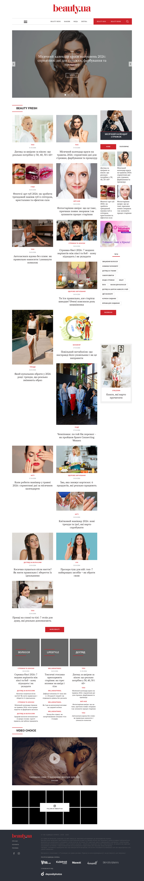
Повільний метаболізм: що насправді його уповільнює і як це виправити (77, 355)
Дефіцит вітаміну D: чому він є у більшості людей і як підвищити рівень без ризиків (55, 695)
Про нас (15, 841)
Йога (104, 284)
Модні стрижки (108, 280)
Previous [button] (13, 64)
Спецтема (116, 390)
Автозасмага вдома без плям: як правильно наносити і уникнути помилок (32, 259)
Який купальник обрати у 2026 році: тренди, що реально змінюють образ (33, 377)
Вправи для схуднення (111, 303)
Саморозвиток (108, 275)
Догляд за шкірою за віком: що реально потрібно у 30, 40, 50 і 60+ (33, 153)
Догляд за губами (109, 271)
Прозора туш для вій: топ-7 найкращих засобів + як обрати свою (76, 572)
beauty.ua (72, 9)
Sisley (121, 280)
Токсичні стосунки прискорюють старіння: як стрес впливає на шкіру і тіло (55, 680)
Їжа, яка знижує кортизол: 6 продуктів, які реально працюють (77, 484)
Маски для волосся (118, 284)
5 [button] (78, 95)
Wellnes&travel (54, 668)
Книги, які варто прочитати (116, 396)
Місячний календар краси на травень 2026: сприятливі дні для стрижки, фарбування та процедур (72, 60)
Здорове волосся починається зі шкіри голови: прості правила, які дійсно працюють (26, 718)
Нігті (32, 475)
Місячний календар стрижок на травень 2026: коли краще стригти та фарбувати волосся (26, 707)
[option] (72, 64)
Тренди (33, 367)
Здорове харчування (77, 291)
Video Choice (26, 731)
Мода (75, 21)
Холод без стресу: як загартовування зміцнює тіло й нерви (54, 716)
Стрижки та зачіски (77, 243)
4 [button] (75, 95)
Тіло (72, 51)
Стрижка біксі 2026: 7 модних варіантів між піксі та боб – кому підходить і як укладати (76, 253)
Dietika (84, 21)
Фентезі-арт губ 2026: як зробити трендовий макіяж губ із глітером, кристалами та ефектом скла (32, 197)
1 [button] (65, 95)
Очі (76, 562)
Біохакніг (77, 345)
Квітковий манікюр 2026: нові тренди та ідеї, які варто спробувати (77, 524)
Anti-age (76, 201)
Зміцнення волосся (110, 261)
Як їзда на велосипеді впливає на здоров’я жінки (55, 706)
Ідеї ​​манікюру (107, 294)
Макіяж (67, 21)
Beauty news (56, 21)
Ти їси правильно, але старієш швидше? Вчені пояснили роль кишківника (77, 301)
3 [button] (72, 95)
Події (77, 427)
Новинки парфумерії (110, 266)
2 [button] (68, 95)
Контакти (15, 844)
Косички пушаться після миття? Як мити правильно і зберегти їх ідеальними (32, 572)
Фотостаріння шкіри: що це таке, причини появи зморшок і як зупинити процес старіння (76, 211)
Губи (33, 187)
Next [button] (130, 64)
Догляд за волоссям (32, 562)
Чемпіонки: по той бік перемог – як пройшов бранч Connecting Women (76, 437)
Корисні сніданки (109, 298)
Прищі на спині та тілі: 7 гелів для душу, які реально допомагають (33, 619)
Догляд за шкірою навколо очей (115, 289)
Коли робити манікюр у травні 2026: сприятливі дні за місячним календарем (33, 485)
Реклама (15, 848)
